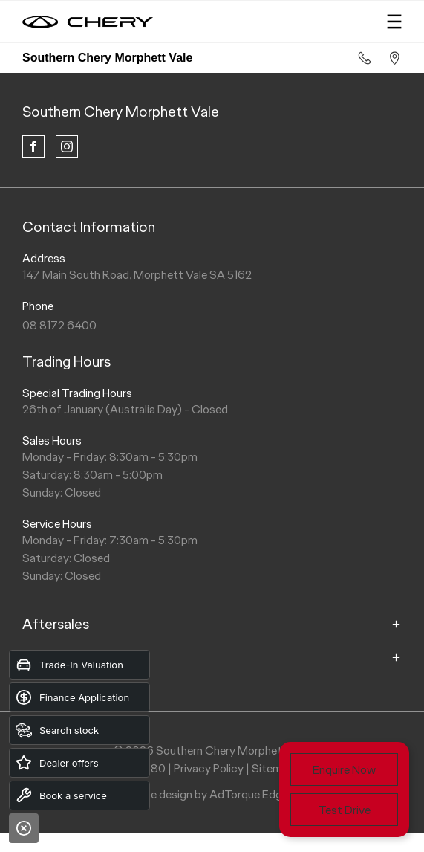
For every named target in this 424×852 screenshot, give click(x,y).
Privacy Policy (209, 768)
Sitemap (273, 768)
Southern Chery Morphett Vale (120, 111)
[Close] (24, 828)
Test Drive (345, 810)
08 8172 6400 (59, 325)
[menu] (394, 21)
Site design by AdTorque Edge (212, 794)
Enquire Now (344, 770)
